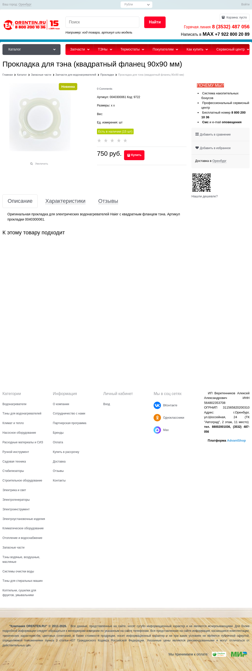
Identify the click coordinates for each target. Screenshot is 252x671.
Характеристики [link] (65, 201)
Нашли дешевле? (204, 196)
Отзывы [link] (108, 201)
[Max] (157, 430)
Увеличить (41, 163)
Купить (136, 155)
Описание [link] (20, 201)
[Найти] (155, 22)
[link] (25, 4)
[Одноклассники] (157, 417)
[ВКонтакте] (157, 405)
